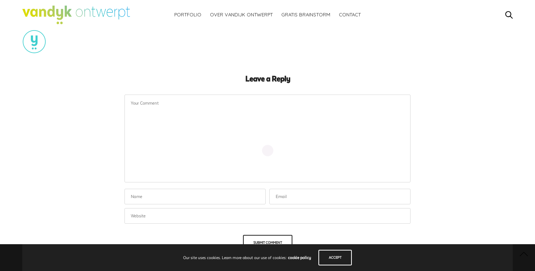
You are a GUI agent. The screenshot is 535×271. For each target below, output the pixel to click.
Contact (350, 14)
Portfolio (187, 14)
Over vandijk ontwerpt (241, 14)
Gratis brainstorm (305, 14)
